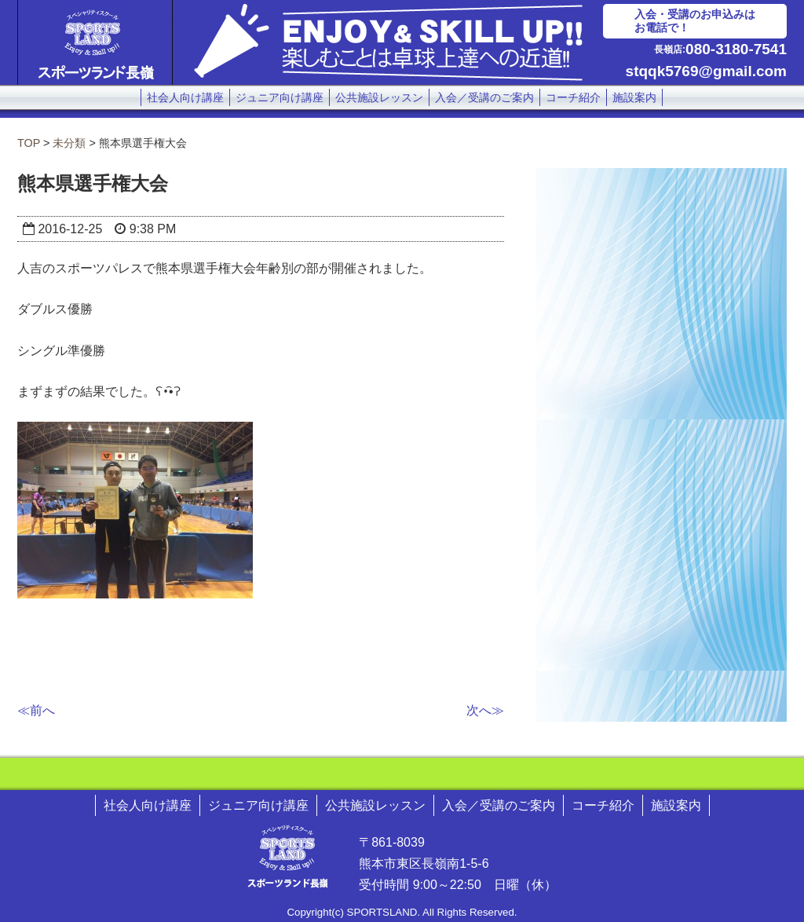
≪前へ (36, 710)
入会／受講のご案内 (484, 97)
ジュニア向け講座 (279, 97)
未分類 (69, 143)
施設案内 (634, 97)
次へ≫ (485, 710)
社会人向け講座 (185, 97)
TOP (28, 143)
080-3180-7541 (736, 49)
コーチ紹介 (573, 97)
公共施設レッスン (379, 97)
